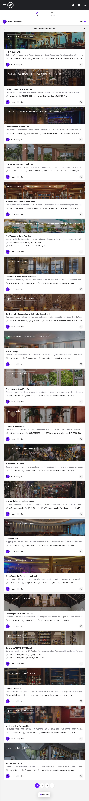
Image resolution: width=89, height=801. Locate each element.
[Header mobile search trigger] (84, 5)
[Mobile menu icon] (4, 5)
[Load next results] (84, 28)
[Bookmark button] (81, 65)
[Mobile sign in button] (73, 5)
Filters (82, 21)
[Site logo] (10, 5)
